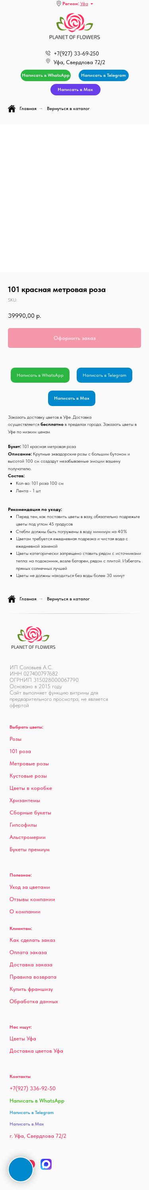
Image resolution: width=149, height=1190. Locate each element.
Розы (15, 739)
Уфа (84, 3)
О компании (25, 911)
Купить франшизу (31, 989)
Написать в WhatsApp (40, 375)
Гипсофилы (23, 825)
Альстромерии (28, 837)
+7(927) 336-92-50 (33, 1088)
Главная (22, 108)
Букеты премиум (30, 849)
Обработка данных (34, 1001)
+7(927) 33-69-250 (76, 53)
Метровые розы (29, 763)
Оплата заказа (28, 952)
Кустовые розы (28, 775)
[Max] (46, 1167)
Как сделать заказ (32, 940)
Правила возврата (33, 977)
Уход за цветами (30, 887)
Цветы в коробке (31, 788)
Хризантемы (25, 800)
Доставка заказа (31, 964)
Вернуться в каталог (68, 108)
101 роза (20, 751)
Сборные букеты (30, 812)
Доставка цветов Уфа (36, 1051)
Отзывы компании (32, 899)
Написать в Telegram (104, 375)
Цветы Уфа (23, 1038)
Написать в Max (71, 398)
